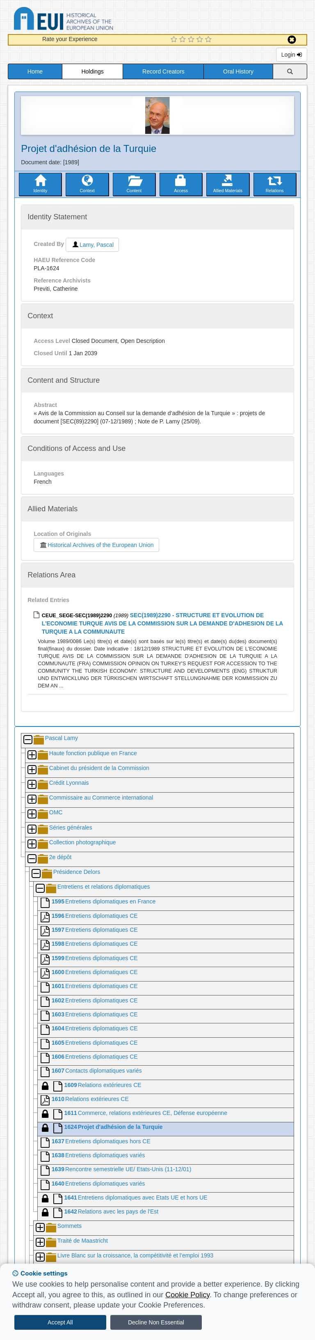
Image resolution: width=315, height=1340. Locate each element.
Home (35, 71)
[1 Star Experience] (175, 40)
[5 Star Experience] (209, 40)
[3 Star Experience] (192, 40)
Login (291, 54)
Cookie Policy (187, 1295)
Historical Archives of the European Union (96, 545)
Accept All (60, 1322)
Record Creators (163, 71)
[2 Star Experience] (183, 40)
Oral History (238, 71)
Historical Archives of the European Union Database (86, 20)
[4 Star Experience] (200, 40)
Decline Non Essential (156, 1322)
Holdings (92, 71)
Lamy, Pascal (92, 245)
